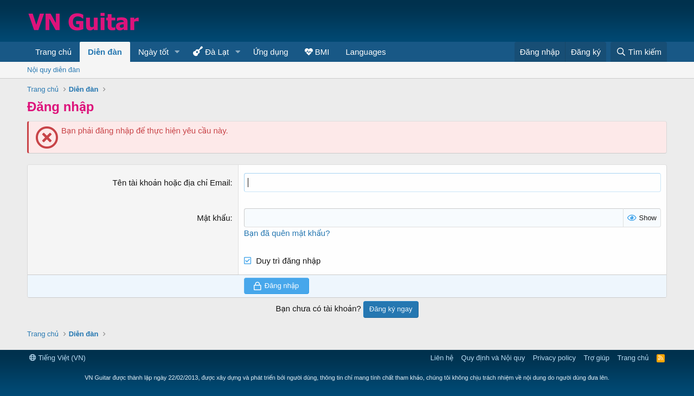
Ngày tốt (153, 51)
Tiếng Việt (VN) (57, 358)
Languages (365, 51)
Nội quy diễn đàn (53, 70)
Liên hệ (441, 358)
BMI (317, 51)
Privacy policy (554, 358)
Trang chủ (53, 51)
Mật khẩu (213, 217)
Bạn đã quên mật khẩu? (287, 233)
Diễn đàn (105, 51)
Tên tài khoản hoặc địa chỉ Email (171, 182)
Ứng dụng (270, 51)
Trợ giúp (596, 358)
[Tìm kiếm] (639, 52)
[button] (177, 52)
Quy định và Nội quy (493, 358)
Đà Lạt (211, 51)
